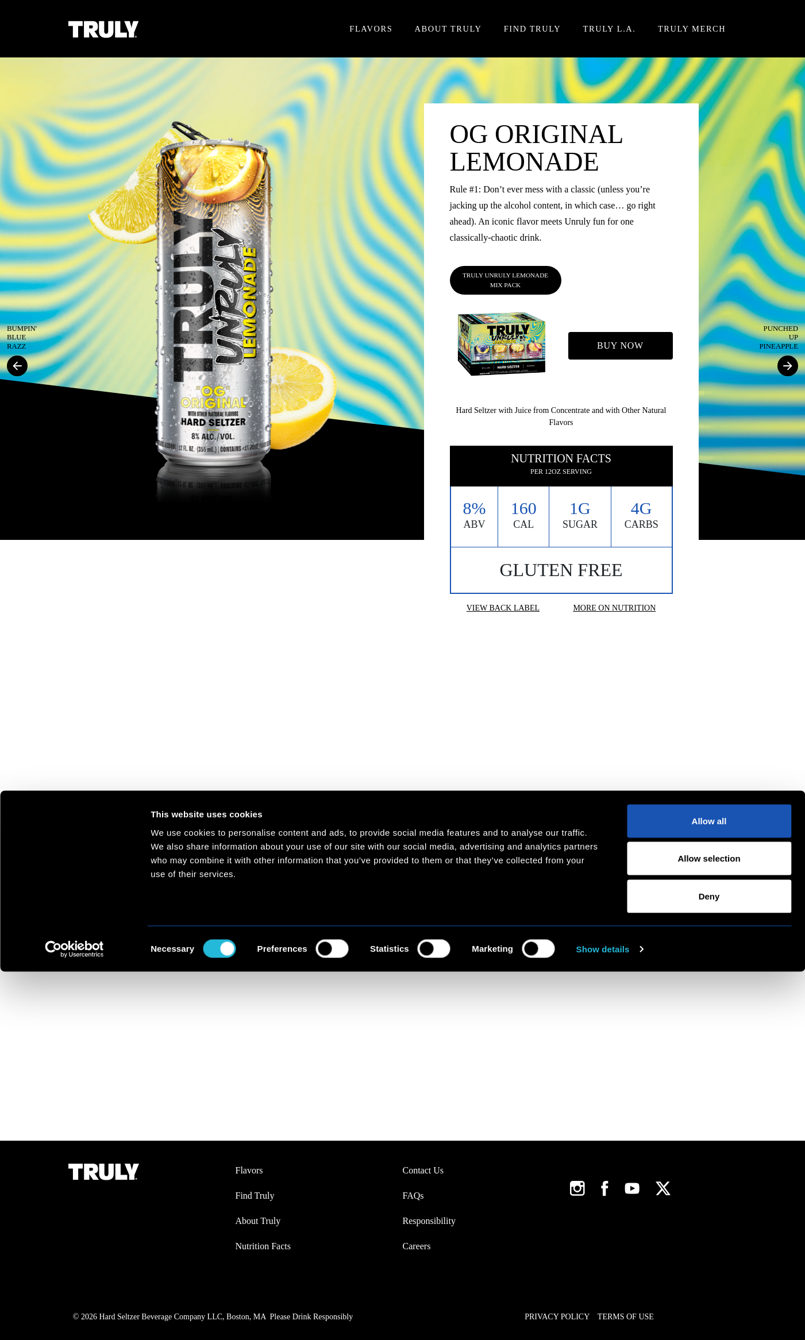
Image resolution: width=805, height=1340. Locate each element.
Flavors (370, 28)
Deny (709, 1264)
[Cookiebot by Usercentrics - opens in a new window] (74, 1317)
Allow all (709, 1189)
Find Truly (532, 28)
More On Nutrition (614, 608)
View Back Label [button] (503, 608)
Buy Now (620, 345)
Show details (603, 1317)
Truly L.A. (609, 28)
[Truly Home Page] (103, 29)
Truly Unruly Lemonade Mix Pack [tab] (505, 280)
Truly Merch (692, 28)
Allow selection (708, 1227)
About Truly (448, 28)
